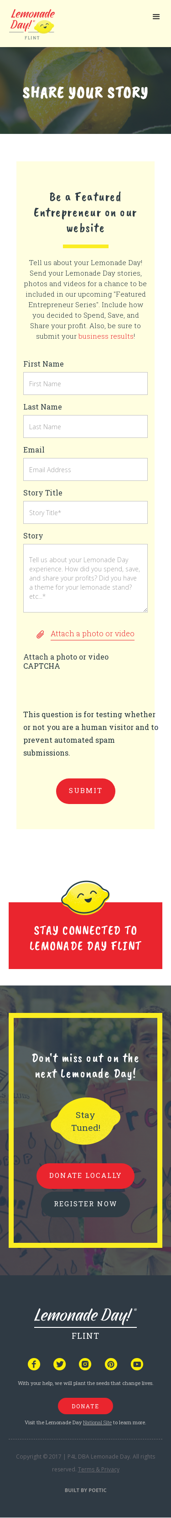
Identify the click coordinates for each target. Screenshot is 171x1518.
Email (34, 449)
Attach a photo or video (66, 656)
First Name (43, 363)
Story (33, 535)
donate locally (85, 1175)
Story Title (42, 492)
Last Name (42, 406)
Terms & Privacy (98, 1469)
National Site (97, 1422)
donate (85, 1406)
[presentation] (92, 690)
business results (106, 336)
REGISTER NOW (85, 1203)
